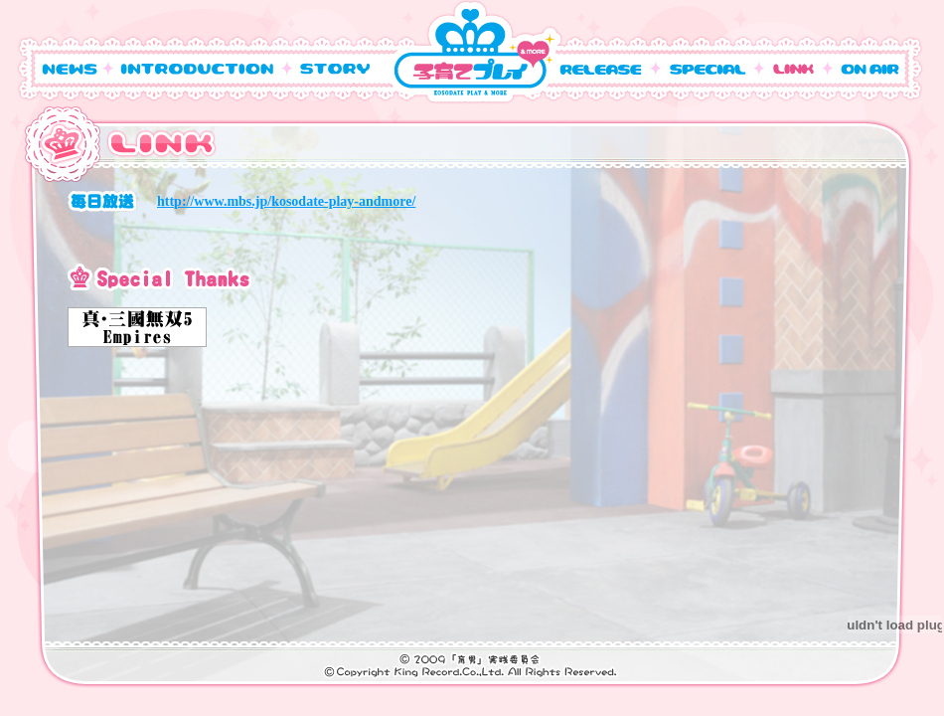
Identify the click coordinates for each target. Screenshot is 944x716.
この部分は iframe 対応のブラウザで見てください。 (456, 409)
